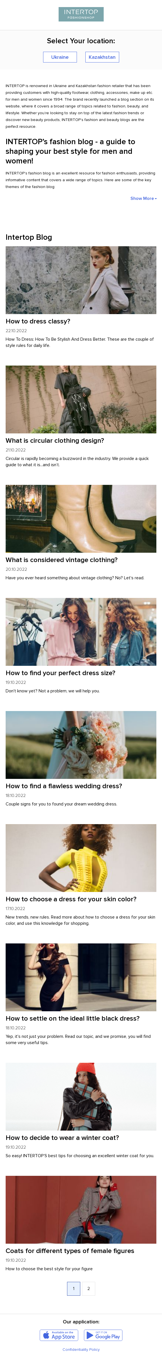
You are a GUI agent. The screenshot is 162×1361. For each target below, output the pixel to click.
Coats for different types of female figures (70, 1251)
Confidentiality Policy (81, 1349)
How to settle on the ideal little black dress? (72, 1018)
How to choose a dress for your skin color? (71, 899)
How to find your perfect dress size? (60, 673)
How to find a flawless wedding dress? (64, 786)
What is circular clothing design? (55, 441)
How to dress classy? (38, 321)
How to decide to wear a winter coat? (62, 1138)
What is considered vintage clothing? (61, 560)
